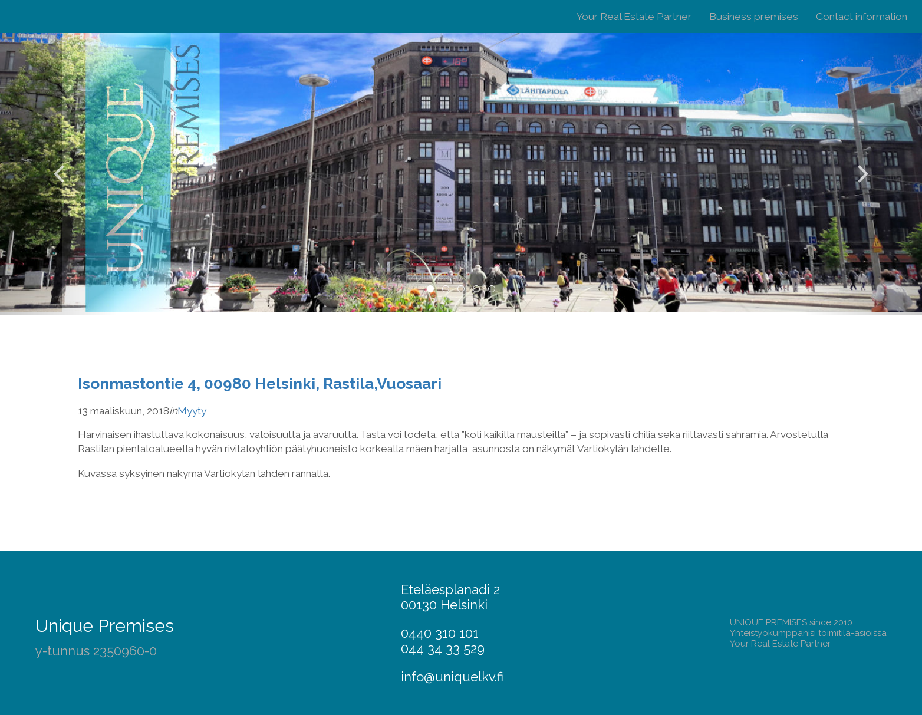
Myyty (191, 411)
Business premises (753, 16)
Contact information (861, 16)
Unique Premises (104, 625)
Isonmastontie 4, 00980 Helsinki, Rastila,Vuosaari (260, 383)
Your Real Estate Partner (634, 16)
